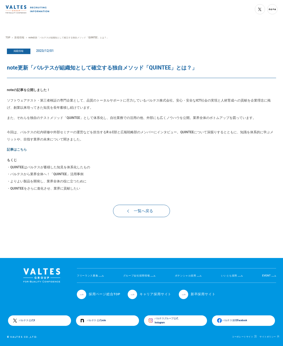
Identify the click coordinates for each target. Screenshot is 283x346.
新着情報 (18, 37)
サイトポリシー (268, 336)
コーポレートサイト (242, 336)
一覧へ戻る (140, 211)
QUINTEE (73, 118)
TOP (8, 37)
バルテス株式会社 (159, 100)
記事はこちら (17, 149)
